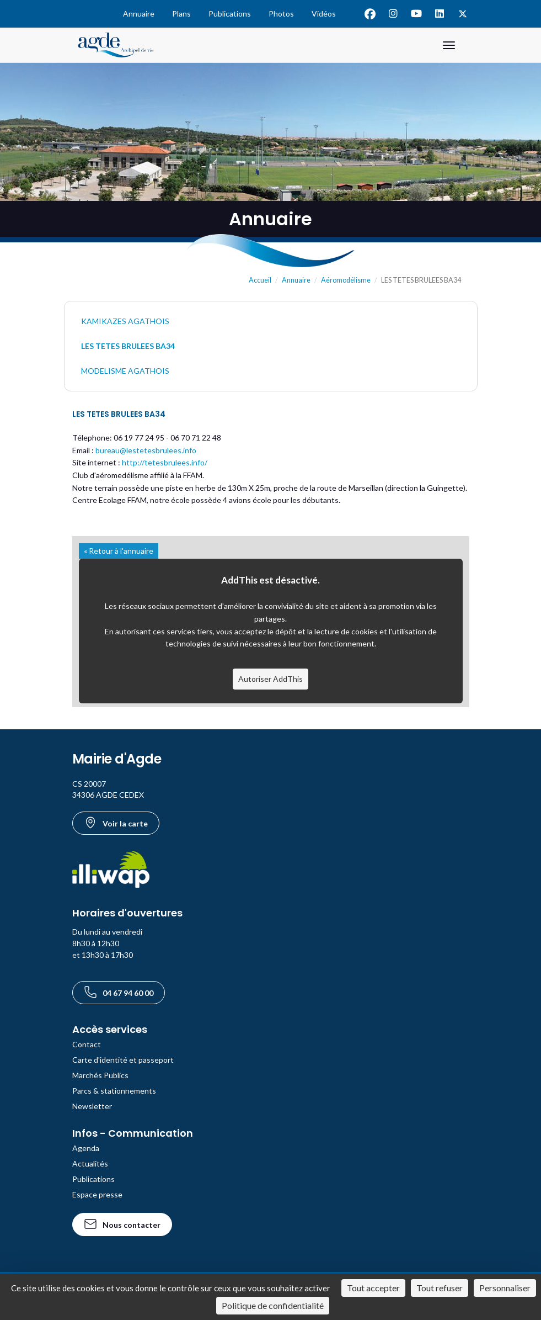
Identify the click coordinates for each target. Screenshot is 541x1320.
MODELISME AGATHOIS (125, 370)
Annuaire (138, 13)
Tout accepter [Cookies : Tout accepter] (373, 1287)
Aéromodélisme (346, 280)
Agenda (85, 1148)
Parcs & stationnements (114, 1090)
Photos (281, 13)
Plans (181, 13)
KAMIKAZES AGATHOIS (125, 321)
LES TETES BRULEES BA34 (128, 346)
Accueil (260, 280)
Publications (229, 13)
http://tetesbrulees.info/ (164, 462)
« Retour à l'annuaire (118, 550)
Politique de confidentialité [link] (273, 1305)
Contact (86, 1044)
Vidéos (324, 13)
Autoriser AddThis (270, 678)
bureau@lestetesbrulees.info (145, 450)
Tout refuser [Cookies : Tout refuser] (439, 1287)
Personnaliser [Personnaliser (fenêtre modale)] (505, 1287)
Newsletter (92, 1106)
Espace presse (97, 1194)
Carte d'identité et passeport (123, 1059)
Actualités (90, 1163)
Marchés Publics (100, 1075)
